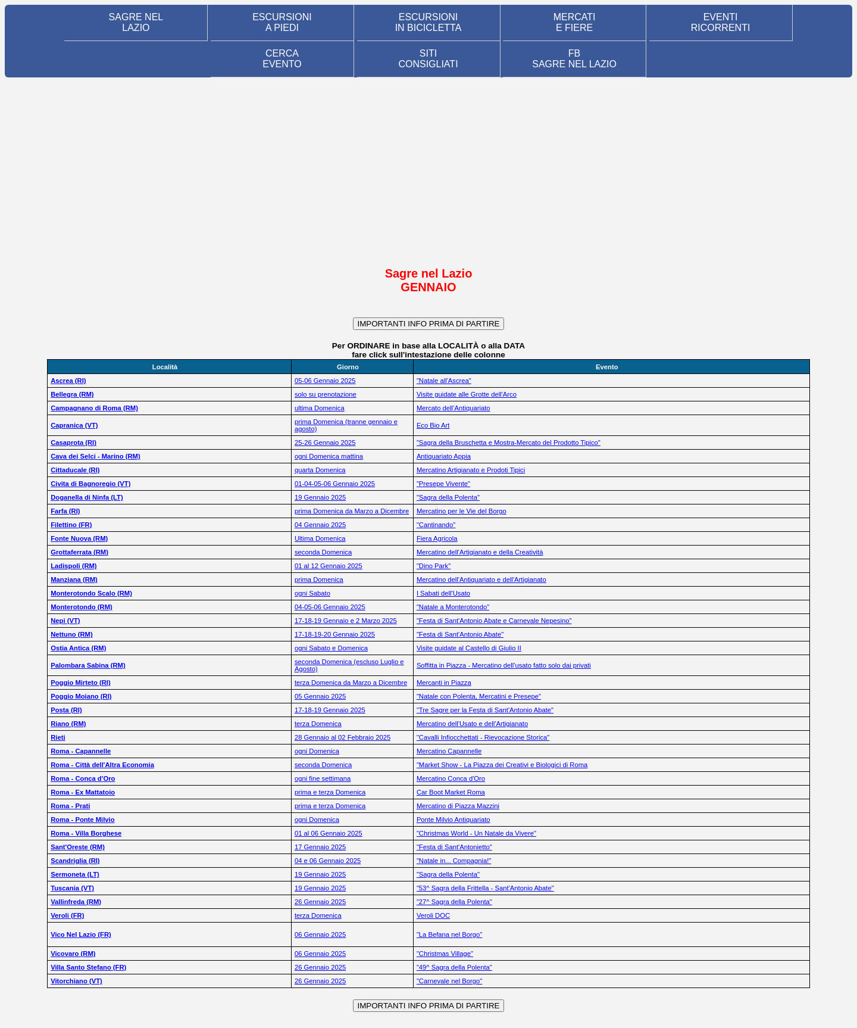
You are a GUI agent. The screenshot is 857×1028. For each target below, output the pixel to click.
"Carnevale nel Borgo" (449, 981)
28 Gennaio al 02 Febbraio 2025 (342, 737)
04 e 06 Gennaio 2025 (328, 860)
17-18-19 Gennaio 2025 (330, 710)
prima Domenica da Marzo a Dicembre (352, 511)
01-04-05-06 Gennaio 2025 (335, 483)
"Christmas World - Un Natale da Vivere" (476, 833)
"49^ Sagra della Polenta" (454, 967)
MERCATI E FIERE (574, 22)
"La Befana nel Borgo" (449, 934)
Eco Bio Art (433, 425)
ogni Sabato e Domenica (331, 648)
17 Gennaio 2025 (320, 847)
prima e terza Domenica (330, 792)
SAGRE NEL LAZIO (136, 22)
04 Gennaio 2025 (320, 524)
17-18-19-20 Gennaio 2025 (335, 634)
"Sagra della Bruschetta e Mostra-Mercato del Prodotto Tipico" (508, 442)
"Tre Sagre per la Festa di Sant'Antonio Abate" (485, 710)
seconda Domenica (323, 552)
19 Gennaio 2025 (320, 497)
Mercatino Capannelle (449, 751)
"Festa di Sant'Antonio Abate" (460, 634)
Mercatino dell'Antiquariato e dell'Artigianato (481, 579)
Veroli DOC (433, 915)
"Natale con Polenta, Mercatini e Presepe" (479, 696)
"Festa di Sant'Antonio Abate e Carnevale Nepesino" (494, 620)
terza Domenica (318, 723)
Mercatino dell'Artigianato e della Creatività (480, 552)
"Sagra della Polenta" (448, 497)
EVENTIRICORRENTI (720, 22)
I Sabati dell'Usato (443, 593)
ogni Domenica (317, 751)
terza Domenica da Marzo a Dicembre (351, 682)
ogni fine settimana (323, 778)
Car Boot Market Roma (451, 792)
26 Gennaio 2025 (320, 901)
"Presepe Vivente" (443, 483)
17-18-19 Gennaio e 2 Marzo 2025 (346, 620)
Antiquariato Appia (444, 456)
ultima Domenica (320, 408)
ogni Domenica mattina (329, 456)
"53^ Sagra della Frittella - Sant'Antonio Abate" (485, 888)
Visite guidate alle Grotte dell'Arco (467, 394)
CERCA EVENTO (282, 58)
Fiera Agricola (437, 538)
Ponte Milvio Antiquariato (453, 819)
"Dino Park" (434, 565)
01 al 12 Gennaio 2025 (328, 565)
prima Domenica (319, 579)
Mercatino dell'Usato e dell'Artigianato (472, 723)
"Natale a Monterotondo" (453, 606)
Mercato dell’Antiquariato (453, 408)
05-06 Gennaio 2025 (325, 380)
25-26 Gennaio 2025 (325, 442)
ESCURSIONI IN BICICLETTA (428, 22)
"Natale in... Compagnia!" (454, 860)
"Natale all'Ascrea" (444, 380)
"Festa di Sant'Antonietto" (454, 847)
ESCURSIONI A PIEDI (282, 22)
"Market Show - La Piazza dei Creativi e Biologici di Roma (502, 764)
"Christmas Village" (445, 953)
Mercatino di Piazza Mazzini (458, 805)
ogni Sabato (312, 593)
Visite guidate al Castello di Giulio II (469, 648)
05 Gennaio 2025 (320, 696)
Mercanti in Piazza (444, 682)
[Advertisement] (428, 171)
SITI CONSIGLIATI (428, 58)
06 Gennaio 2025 (320, 934)
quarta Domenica (320, 469)
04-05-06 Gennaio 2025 (330, 606)
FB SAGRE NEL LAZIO (574, 58)
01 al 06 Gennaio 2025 (328, 833)
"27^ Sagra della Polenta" (454, 901)
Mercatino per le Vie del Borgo (461, 511)
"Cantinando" (436, 524)
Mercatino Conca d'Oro (451, 778)
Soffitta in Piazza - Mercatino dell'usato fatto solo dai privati (504, 665)
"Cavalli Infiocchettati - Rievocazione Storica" (483, 737)
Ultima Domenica (320, 538)
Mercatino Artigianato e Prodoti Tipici (471, 469)
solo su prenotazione (325, 394)
